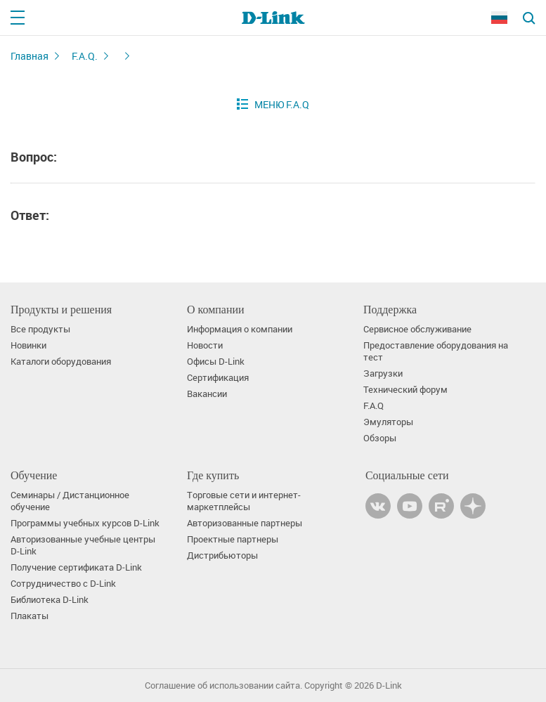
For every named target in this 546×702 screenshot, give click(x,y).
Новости (205, 345)
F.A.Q (373, 406)
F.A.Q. (85, 56)
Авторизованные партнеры (244, 523)
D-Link (389, 685)
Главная (29, 56)
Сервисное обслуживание (417, 329)
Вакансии (207, 394)
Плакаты (29, 616)
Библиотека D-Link (50, 600)
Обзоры (379, 438)
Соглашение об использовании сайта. (223, 685)
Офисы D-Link (216, 362)
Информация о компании (239, 329)
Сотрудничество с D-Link (63, 584)
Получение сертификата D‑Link (76, 567)
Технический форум (405, 390)
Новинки (28, 345)
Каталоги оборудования (61, 362)
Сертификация (218, 378)
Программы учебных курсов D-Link (85, 523)
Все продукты (40, 329)
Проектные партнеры (232, 539)
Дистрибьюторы (222, 555)
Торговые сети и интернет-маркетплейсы (244, 501)
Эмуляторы (388, 422)
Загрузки (383, 373)
